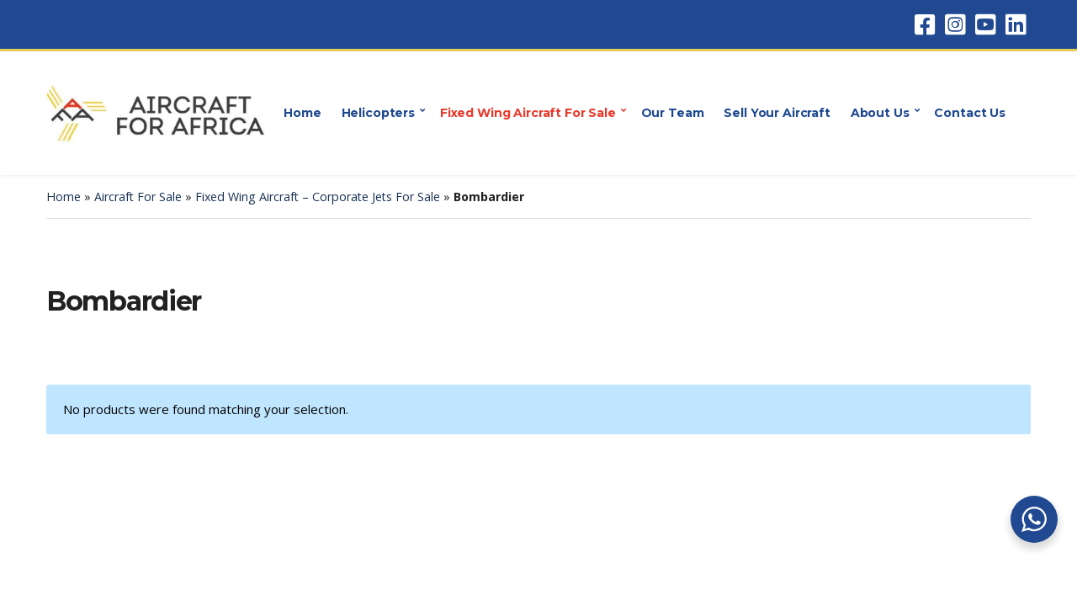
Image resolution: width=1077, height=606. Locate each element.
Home (302, 112)
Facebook (924, 24)
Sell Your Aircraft (777, 112)
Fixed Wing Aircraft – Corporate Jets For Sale (317, 197)
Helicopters (378, 112)
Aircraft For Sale (138, 197)
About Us (880, 112)
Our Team (672, 112)
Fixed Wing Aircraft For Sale (528, 112)
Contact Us (969, 112)
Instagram (955, 24)
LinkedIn (1015, 24)
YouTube (985, 24)
